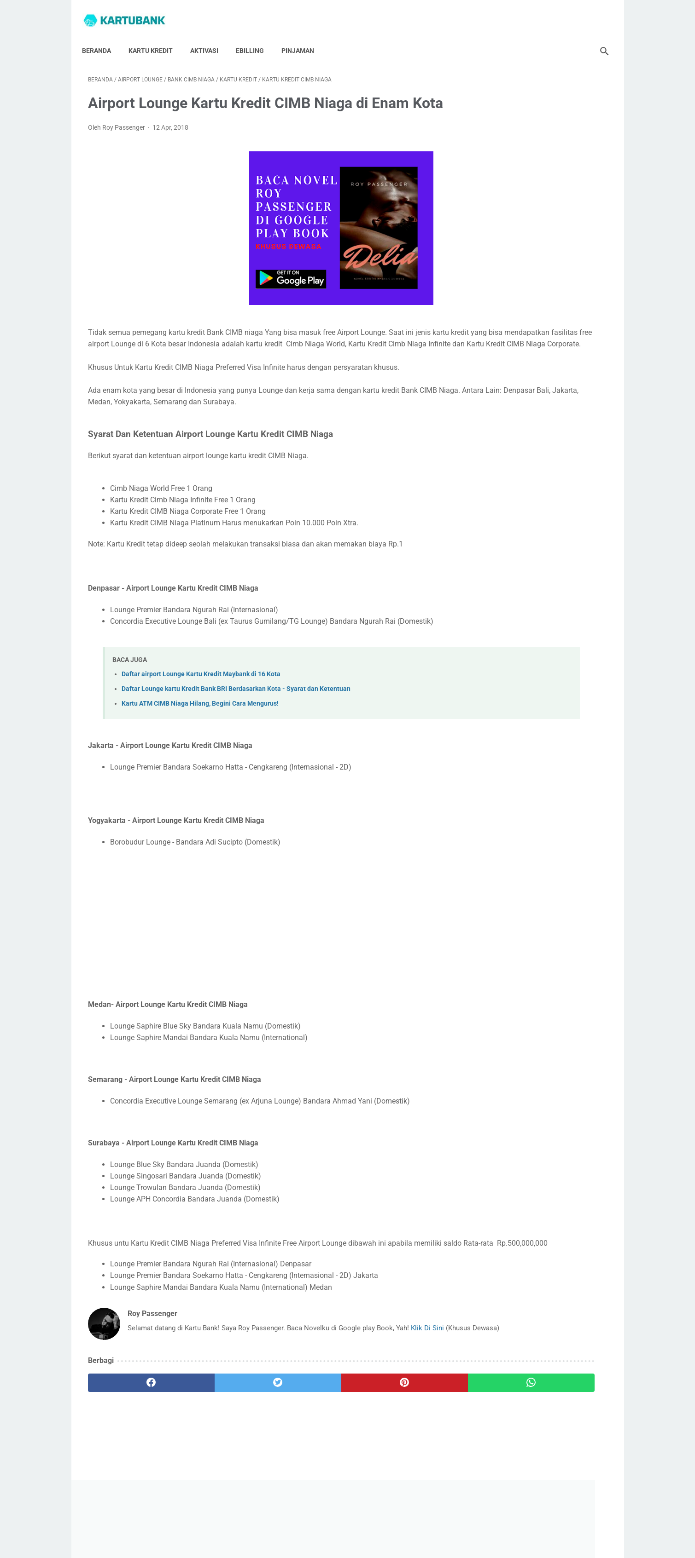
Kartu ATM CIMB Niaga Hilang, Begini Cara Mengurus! (200, 730)
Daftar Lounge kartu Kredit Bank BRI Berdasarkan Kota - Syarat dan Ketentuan (236, 715)
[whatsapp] (392, 1426)
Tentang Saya (309, 1524)
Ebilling (256, 36)
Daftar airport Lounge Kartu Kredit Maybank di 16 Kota (201, 700)
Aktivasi (210, 36)
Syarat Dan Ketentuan (457, 1524)
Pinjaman (303, 36)
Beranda (102, 36)
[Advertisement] (262, 949)
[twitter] (218, 1426)
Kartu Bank (361, 1543)
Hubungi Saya (260, 1524)
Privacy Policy (358, 1524)
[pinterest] (305, 1426)
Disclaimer (401, 1524)
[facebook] (131, 1426)
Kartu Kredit (156, 36)
